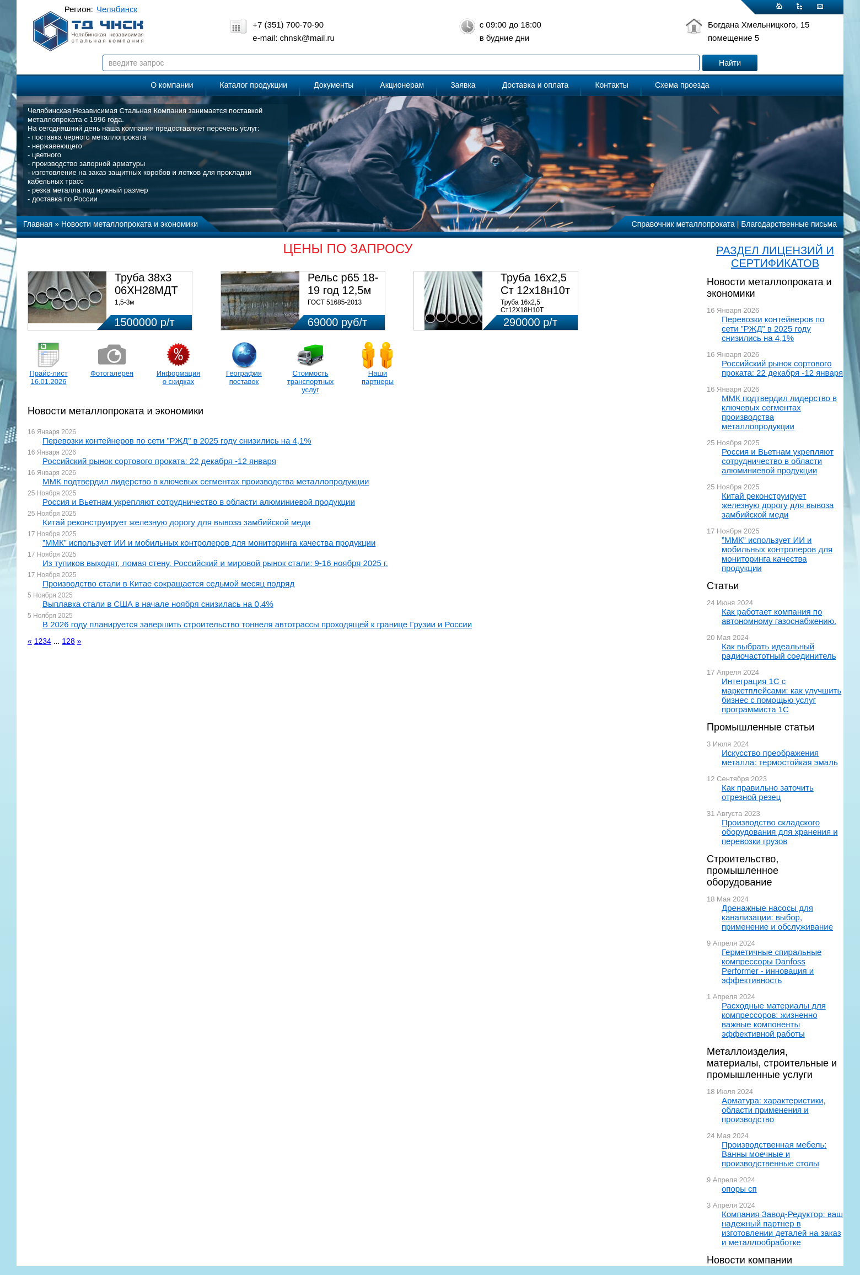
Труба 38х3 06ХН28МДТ (146, 283)
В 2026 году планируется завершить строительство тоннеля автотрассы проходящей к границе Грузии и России (257, 624)
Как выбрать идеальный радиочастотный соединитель (779, 651)
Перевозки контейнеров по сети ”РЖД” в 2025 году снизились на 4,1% (773, 328)
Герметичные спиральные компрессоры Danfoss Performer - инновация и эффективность (771, 966)
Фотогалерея (111, 373)
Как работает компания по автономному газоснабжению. (779, 616)
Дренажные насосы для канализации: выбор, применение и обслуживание (777, 917)
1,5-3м (125, 302)
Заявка (462, 85)
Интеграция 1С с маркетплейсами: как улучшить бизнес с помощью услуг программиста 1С (781, 695)
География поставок (244, 377)
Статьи (723, 585)
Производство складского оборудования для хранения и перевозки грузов (780, 832)
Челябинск (116, 9)
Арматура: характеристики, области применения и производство (774, 1110)
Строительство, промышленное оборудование (742, 870)
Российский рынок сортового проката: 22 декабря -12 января (782, 368)
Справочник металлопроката (683, 224)
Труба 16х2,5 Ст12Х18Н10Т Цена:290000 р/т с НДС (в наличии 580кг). (536, 313)
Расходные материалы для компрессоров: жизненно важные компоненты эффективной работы (774, 1019)
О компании (171, 85)
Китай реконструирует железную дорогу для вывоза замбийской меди (778, 505)
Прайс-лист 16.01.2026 (48, 377)
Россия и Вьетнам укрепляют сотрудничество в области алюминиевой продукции (778, 461)
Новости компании (749, 1260)
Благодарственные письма (789, 224)
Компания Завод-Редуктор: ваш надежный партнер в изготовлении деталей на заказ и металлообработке (782, 1228)
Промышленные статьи (760, 727)
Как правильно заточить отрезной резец (768, 792)
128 (68, 641)
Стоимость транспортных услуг (310, 381)
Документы (333, 85)
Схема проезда (682, 85)
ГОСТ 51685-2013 (335, 302)
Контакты (611, 85)
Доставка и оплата (535, 85)
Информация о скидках (179, 377)
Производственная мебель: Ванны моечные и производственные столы (774, 1154)
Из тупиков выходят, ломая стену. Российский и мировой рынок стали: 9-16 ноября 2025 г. (215, 563)
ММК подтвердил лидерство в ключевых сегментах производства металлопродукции (779, 412)
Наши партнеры (378, 377)
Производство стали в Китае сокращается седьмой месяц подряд (168, 583)
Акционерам (402, 85)
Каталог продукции (254, 85)
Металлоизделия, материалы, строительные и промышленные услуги (772, 1063)
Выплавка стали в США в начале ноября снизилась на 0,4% (157, 604)
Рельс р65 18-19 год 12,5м (343, 283)
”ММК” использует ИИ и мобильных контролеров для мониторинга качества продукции (777, 554)
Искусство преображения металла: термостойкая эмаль (780, 757)
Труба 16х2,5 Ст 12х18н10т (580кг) (535, 290)
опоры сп (739, 1188)
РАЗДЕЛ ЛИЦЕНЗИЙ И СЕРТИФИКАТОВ (775, 256)
